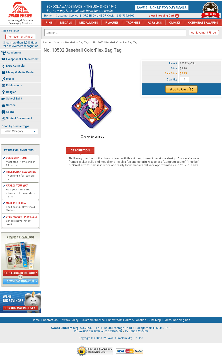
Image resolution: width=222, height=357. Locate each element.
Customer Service (67, 15)
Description (80, 150)
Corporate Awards (203, 22)
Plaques (111, 22)
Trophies (133, 22)
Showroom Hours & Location (127, 320)
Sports (58, 42)
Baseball (70, 42)
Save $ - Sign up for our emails (162, 8)
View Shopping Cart (161, 15)
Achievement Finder (204, 32)
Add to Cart (181, 89)
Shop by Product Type (15, 126)
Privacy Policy (69, 320)
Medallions (88, 22)
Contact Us (50, 320)
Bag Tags (84, 42)
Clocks (175, 22)
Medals (66, 22)
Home (48, 15)
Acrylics (155, 22)
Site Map (155, 320)
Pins (49, 22)
